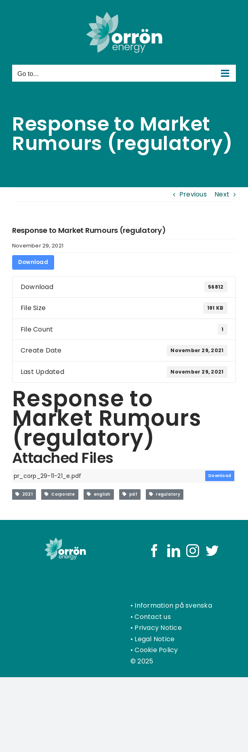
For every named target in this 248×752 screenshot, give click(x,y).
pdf (129, 494)
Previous (193, 194)
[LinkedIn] (173, 550)
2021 (24, 494)
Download (33, 262)
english (99, 494)
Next (221, 194)
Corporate (59, 494)
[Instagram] (192, 550)
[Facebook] (154, 550)
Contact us (152, 616)
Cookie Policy (156, 650)
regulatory (164, 494)
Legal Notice (154, 639)
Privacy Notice (158, 627)
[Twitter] (212, 550)
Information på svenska (173, 605)
